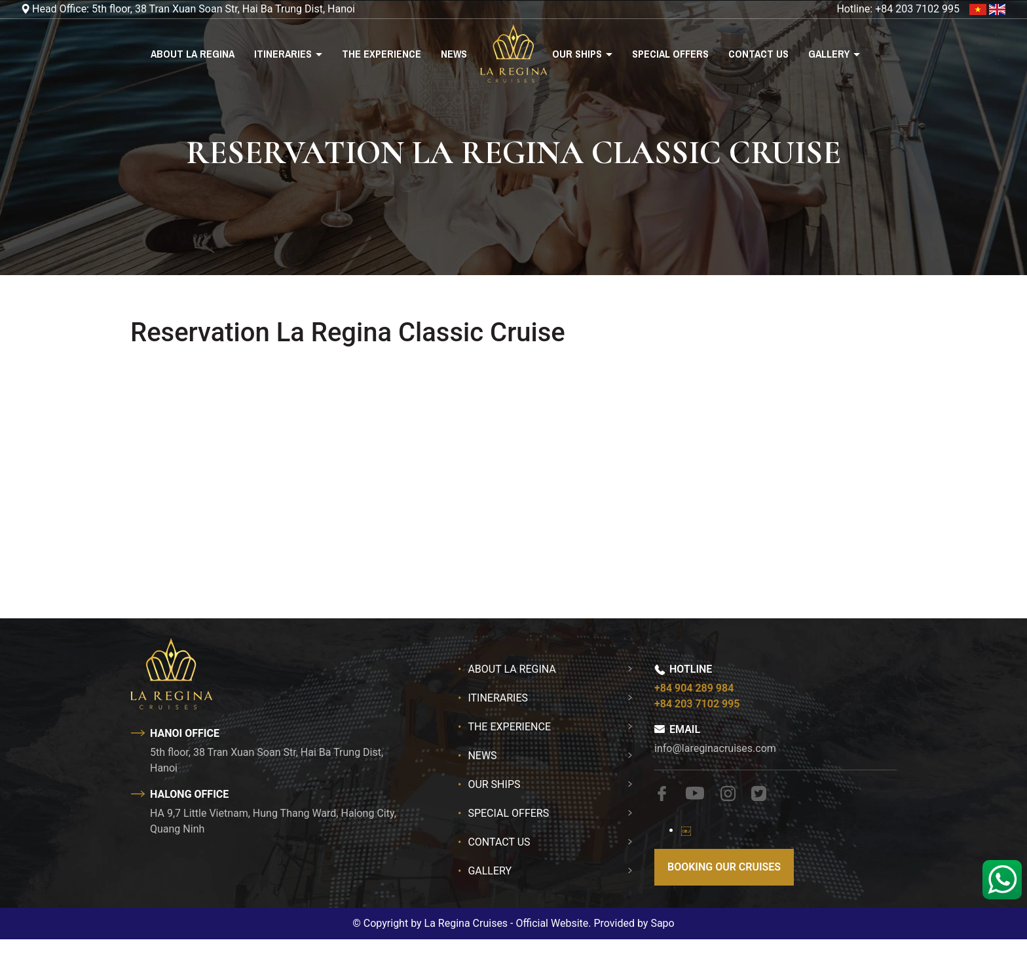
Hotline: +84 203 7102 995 (898, 9)
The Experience (381, 54)
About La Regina (192, 54)
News (454, 54)
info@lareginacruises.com (715, 748)
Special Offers (670, 54)
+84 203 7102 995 (696, 704)
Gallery (830, 54)
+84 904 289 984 (694, 688)
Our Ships (578, 54)
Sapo (662, 923)
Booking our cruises (724, 867)
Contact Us (758, 54)
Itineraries (284, 54)
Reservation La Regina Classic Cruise (347, 332)
